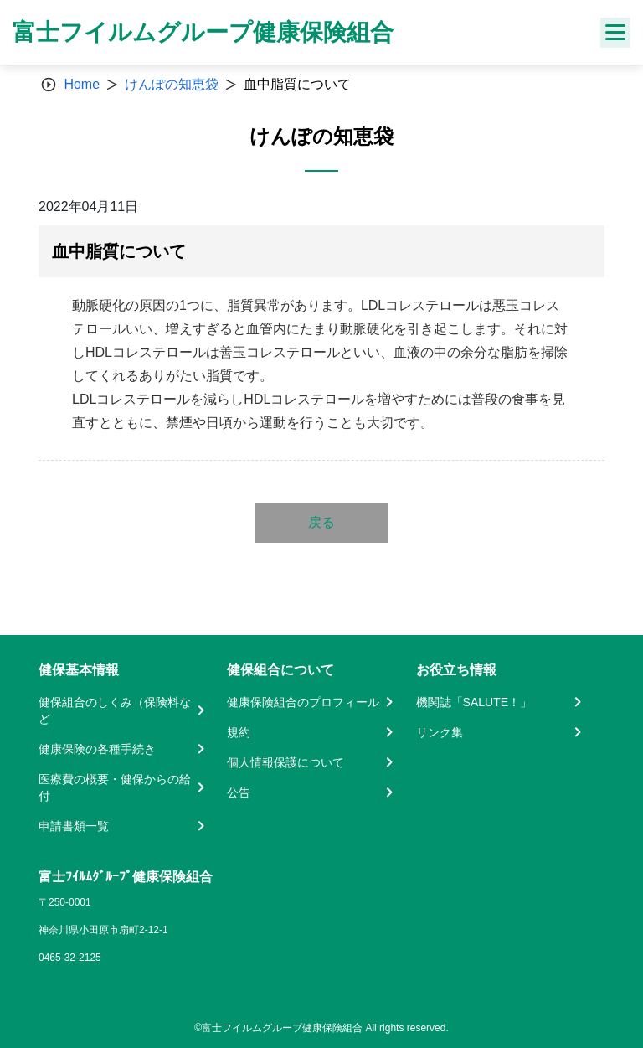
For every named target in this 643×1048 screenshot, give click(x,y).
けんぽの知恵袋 (172, 84)
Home (82, 84)
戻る (321, 522)
